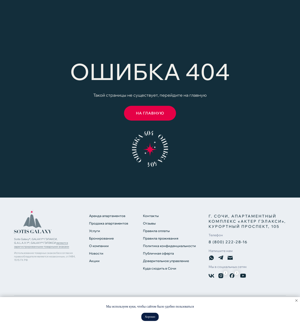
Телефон (216, 235)
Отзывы (149, 223)
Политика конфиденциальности (169, 246)
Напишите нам (220, 251)
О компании (99, 246)
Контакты (151, 216)
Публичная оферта (158, 253)
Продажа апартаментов (108, 223)
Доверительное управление (166, 261)
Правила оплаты (156, 231)
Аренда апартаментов (107, 216)
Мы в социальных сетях (228, 267)
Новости (96, 253)
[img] (33, 221)
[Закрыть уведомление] (296, 300)
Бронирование (101, 238)
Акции (94, 261)
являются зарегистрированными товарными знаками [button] (41, 244)
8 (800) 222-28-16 (228, 242)
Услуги (94, 231)
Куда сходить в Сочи (159, 268)
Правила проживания (160, 238)
